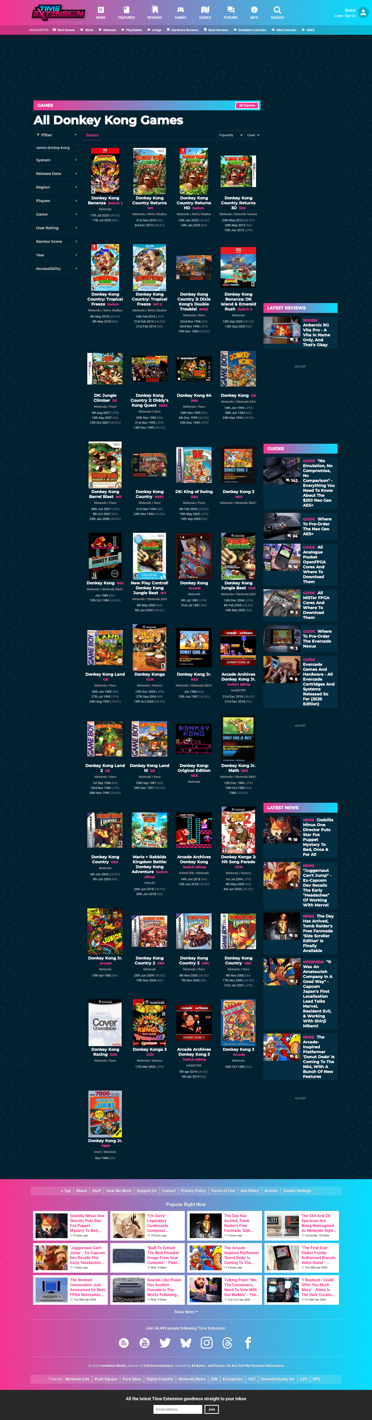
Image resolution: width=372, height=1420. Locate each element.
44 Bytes (198, 1366)
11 (293, 936)
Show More (186, 1312)
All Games (247, 105)
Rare (201, 315)
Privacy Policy (193, 1191)
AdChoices (216, 1366)
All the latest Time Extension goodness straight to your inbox (186, 1398)
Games (45, 105)
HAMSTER (238, 690)
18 (293, 839)
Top (66, 1191)
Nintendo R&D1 (246, 503)
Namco (157, 685)
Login (338, 16)
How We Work (119, 1191)
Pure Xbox (132, 1379)
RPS (316, 1379)
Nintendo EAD (246, 401)
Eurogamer (233, 1379)
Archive (271, 1191)
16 (293, 567)
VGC (252, 1379)
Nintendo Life (77, 1379)
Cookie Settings (297, 1191)
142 (292, 480)
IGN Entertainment (158, 1366)
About (81, 1191)
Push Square (106, 1379)
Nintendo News (192, 1379)
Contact (169, 1191)
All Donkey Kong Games (108, 120)
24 (292, 536)
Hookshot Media (113, 1366)
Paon (112, 406)
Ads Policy (250, 1191)
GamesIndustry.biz (278, 1379)
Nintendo (105, 209)
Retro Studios (157, 214)
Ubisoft (149, 883)
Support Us (147, 1191)
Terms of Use (223, 1191)
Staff (96, 1191)
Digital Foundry (160, 1379)
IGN (214, 1379)
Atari (97, 1152)
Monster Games (246, 214)
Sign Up (350, 16)
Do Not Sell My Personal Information (255, 1366)
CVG (304, 1379)
